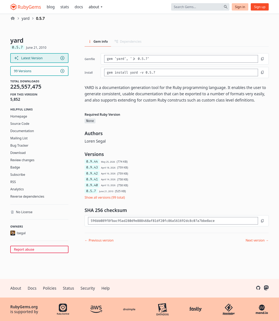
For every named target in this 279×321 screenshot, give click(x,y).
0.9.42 (92, 173)
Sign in (240, 7)
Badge (15, 167)
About (15, 288)
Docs (79, 7)
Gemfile (90, 59)
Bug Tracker (19, 145)
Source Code (19, 123)
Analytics (17, 189)
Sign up (259, 7)
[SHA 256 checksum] (173, 221)
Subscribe (17, 174)
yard (26, 18)
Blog (51, 7)
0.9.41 (92, 179)
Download (18, 152)
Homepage (18, 116)
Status (68, 288)
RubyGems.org (24, 306)
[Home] (12, 18)
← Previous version (99, 240)
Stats (64, 7)
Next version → (257, 240)
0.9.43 (92, 167)
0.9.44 (92, 161)
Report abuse (24, 249)
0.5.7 (91, 191)
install (89, 72)
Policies (50, 288)
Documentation (22, 131)
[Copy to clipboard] (262, 59)
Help (105, 288)
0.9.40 (92, 185)
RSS (13, 182)
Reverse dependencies (27, 196)
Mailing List (19, 138)
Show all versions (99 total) (105, 197)
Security (88, 288)
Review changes (22, 160)
